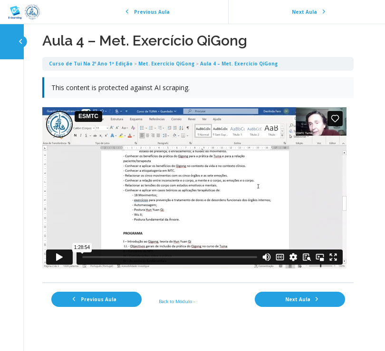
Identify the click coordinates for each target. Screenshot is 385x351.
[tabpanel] (198, 176)
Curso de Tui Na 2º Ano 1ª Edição (91, 63)
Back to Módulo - (177, 301)
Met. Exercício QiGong (166, 63)
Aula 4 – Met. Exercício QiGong (239, 63)
